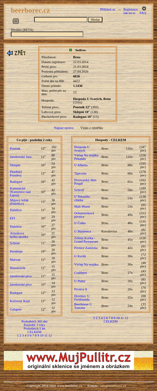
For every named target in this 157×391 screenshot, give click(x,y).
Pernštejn (16, 251)
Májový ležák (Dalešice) (19, 201)
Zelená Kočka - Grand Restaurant (86, 239)
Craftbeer (80, 272)
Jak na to (129, 13)
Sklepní (15, 165)
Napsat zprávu (63, 128)
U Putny (80, 281)
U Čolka (80, 223)
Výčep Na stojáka (86, 264)
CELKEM (34, 332)
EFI (12, 218)
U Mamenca (82, 231)
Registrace (130, 9)
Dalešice (16, 210)
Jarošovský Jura (21, 157)
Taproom (80, 173)
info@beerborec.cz (113, 385)
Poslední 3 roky (34, 325)
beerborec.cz (31, 10)
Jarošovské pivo (21, 276)
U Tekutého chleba (82, 198)
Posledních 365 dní (34, 321)
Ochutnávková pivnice (84, 214)
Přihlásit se (107, 9)
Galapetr (16, 309)
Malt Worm (82, 206)
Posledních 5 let (34, 328)
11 (46, 335)
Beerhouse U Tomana (83, 305)
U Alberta (81, 165)
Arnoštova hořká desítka (19, 234)
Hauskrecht (18, 268)
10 (41, 335)
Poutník (15, 148)
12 (50, 335)
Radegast (16, 181)
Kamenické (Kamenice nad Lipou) (20, 192)
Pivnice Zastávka (86, 248)
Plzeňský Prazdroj (16, 173)
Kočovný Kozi (20, 301)
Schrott (15, 243)
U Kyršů (80, 256)
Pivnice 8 (80, 289)
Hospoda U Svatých (82, 148)
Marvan (15, 259)
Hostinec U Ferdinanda (82, 297)
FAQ (142, 13)
